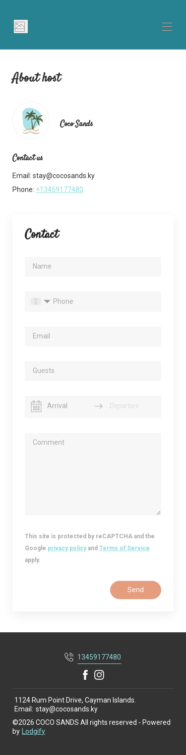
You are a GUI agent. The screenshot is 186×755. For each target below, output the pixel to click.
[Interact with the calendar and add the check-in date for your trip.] (36, 406)
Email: (23, 709)
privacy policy (67, 548)
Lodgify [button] (33, 731)
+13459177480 (59, 189)
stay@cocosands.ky (67, 709)
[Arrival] (67, 405)
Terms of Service (124, 548)
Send (135, 590)
